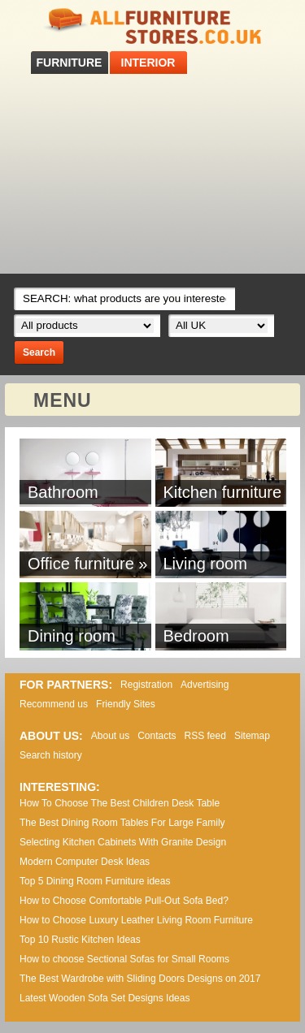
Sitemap (252, 735)
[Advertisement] (152, 174)
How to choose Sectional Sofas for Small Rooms (124, 959)
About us (110, 735)
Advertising (205, 684)
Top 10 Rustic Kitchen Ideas (80, 939)
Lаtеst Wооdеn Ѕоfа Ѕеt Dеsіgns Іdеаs (105, 998)
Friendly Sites (125, 704)
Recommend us (54, 704)
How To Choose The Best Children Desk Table (120, 803)
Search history (51, 755)
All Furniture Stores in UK (153, 26)
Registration (146, 684)
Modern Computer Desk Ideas (85, 861)
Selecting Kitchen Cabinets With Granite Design (123, 842)
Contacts (156, 735)
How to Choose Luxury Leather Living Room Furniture (136, 920)
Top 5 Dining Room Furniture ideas (95, 881)
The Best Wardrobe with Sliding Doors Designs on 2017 (140, 978)
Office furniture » (87, 564)
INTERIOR (148, 62)
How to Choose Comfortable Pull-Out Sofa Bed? (124, 900)
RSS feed (205, 735)
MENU (62, 400)
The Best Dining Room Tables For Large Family (122, 822)
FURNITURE (69, 62)
